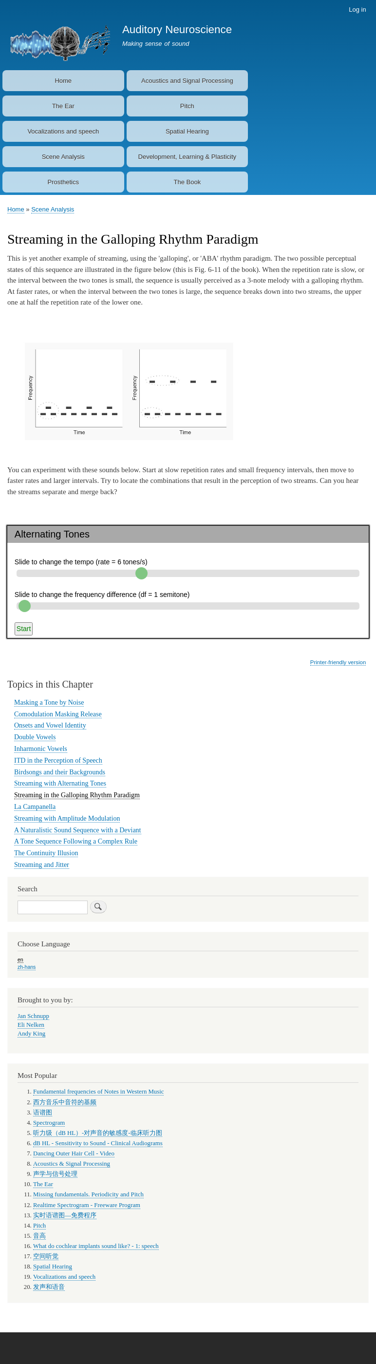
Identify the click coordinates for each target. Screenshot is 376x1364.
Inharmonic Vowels (40, 748)
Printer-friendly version (338, 662)
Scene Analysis (63, 156)
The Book (187, 182)
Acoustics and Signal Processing (187, 80)
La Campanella (35, 806)
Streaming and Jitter (41, 864)
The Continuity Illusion (46, 853)
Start (24, 629)
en (20, 959)
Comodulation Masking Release (58, 714)
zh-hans (27, 967)
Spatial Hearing (187, 131)
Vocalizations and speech (63, 131)
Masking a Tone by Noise (49, 702)
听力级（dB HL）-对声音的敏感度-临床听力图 (97, 1133)
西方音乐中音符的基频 (64, 1102)
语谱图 (42, 1112)
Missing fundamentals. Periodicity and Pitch (88, 1194)
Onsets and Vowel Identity (50, 725)
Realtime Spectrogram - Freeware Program (86, 1205)
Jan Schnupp (33, 1016)
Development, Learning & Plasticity (187, 156)
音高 (39, 1235)
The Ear (63, 106)
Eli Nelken (31, 1024)
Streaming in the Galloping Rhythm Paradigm (77, 795)
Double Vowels (35, 737)
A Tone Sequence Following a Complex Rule (75, 841)
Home (63, 80)
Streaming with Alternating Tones (60, 783)
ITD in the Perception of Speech (58, 760)
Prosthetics (63, 182)
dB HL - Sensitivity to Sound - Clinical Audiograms (98, 1143)
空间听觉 (45, 1256)
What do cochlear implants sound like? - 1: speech (96, 1246)
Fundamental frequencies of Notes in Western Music (98, 1091)
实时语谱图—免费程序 (64, 1215)
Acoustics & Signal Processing (71, 1163)
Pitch (187, 106)
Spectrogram (49, 1122)
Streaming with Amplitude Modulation (67, 818)
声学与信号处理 (55, 1174)
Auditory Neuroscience (177, 29)
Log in (357, 9)
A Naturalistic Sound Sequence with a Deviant (77, 830)
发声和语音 (49, 1287)
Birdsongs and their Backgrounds (59, 772)
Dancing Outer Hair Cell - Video (73, 1153)
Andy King (31, 1033)
